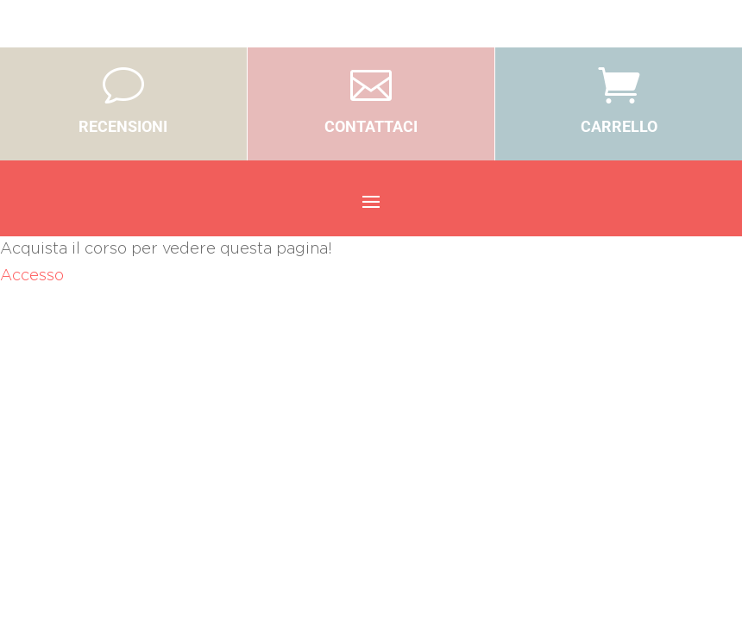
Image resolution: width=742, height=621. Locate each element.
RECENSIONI (123, 126)
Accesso (32, 276)
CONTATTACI (371, 126)
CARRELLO (619, 126)
